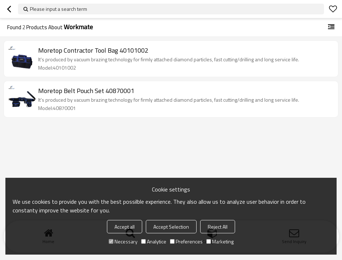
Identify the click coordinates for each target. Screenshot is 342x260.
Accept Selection (171, 226)
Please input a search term (58, 9)
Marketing (220, 241)
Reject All (218, 226)
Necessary (123, 241)
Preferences (186, 241)
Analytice (153, 241)
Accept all (124, 226)
